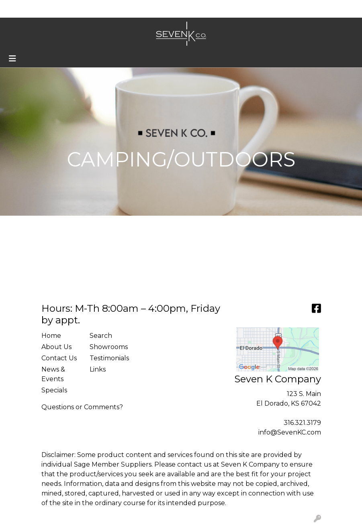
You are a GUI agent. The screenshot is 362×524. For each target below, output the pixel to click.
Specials (54, 390)
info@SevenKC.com (289, 432)
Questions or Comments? (82, 407)
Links (98, 369)
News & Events (53, 374)
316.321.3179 (302, 423)
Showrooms (109, 347)
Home (17, 8)
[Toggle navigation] (12, 58)
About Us (56, 347)
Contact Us (59, 358)
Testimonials (109, 358)
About (43, 8)
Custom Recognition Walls (114, 8)
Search (272, 8)
